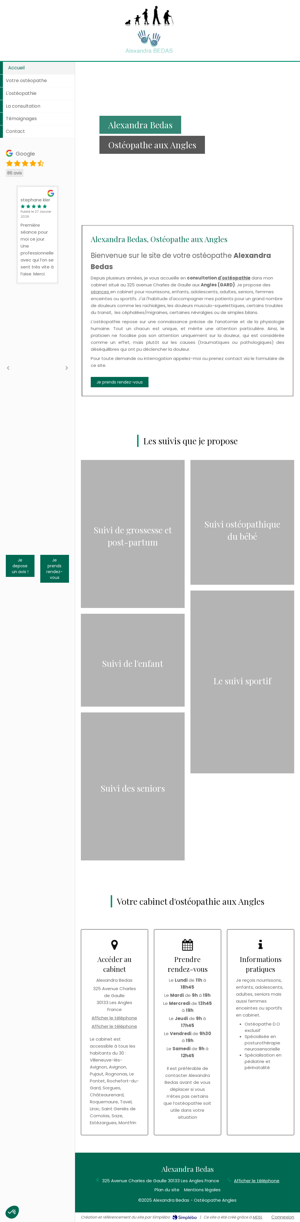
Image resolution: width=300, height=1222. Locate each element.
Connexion (282, 1217)
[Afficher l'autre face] (133, 534)
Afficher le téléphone (114, 1018)
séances (161, 305)
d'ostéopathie (202, 301)
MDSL (257, 1217)
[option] (37, 234)
